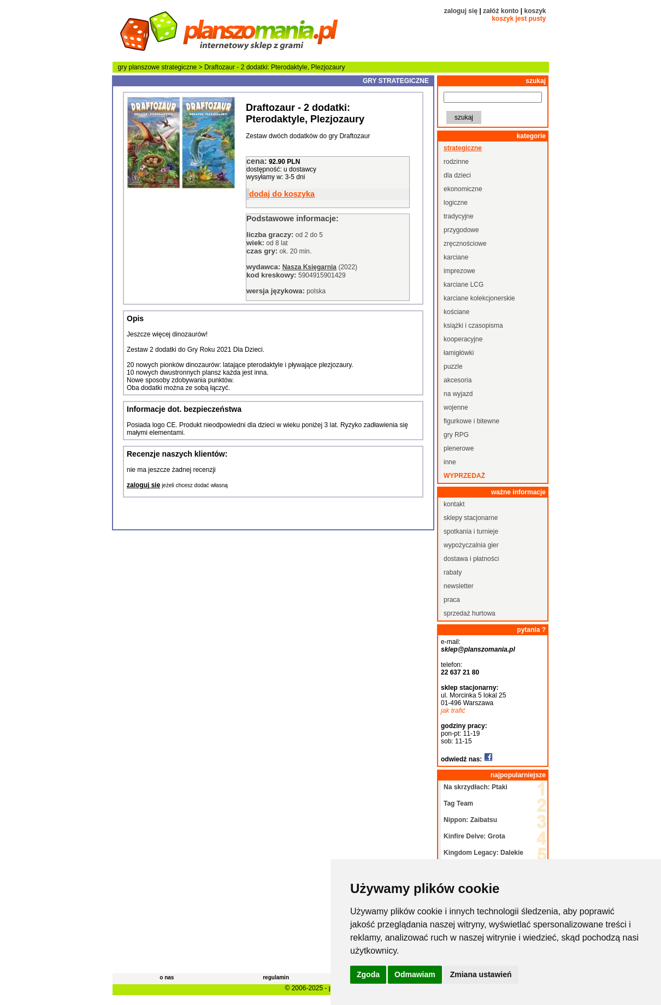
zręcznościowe (465, 243)
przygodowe (461, 230)
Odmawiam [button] (414, 974)
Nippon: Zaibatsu (470, 820)
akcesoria (457, 380)
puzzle (453, 366)
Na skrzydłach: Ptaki (475, 787)
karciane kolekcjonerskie (479, 298)
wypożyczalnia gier (471, 545)
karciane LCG (463, 284)
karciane (456, 257)
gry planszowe (139, 67)
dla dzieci (457, 175)
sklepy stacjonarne (471, 518)
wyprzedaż (464, 476)
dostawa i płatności (471, 559)
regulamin (276, 977)
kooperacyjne (463, 339)
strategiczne (179, 67)
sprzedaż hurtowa (469, 613)
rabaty (453, 572)
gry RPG (456, 435)
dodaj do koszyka (282, 194)
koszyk (535, 11)
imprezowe (459, 271)
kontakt (454, 504)
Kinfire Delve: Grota (474, 836)
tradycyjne (459, 216)
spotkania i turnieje (471, 531)
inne (450, 462)
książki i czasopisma (473, 325)
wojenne (456, 407)
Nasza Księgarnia (309, 267)
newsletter (459, 586)
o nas (167, 977)
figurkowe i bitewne (471, 421)
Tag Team (458, 803)
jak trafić (453, 710)
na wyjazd (458, 394)
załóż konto (500, 11)
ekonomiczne (463, 189)
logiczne (456, 202)
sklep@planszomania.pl (478, 649)
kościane (456, 312)
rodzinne (456, 161)
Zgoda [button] (368, 974)
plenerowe (459, 448)
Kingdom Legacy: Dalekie (483, 852)
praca (452, 600)
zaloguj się (460, 11)
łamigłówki (459, 353)
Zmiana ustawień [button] (481, 974)
